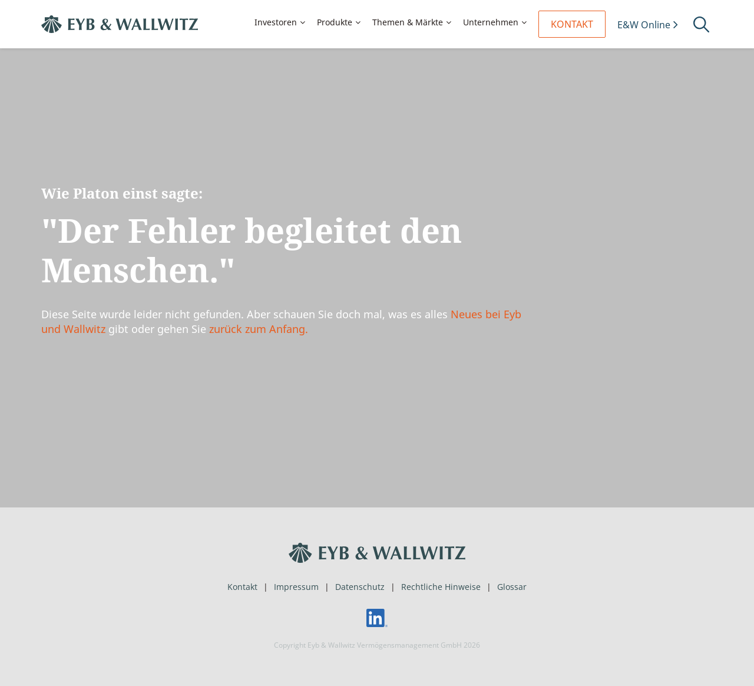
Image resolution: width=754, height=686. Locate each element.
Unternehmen (490, 22)
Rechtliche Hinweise (441, 586)
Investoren (275, 22)
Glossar (512, 586)
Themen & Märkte (407, 22)
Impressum (296, 586)
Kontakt (572, 24)
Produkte (334, 22)
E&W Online (643, 24)
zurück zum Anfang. (258, 329)
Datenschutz (360, 586)
